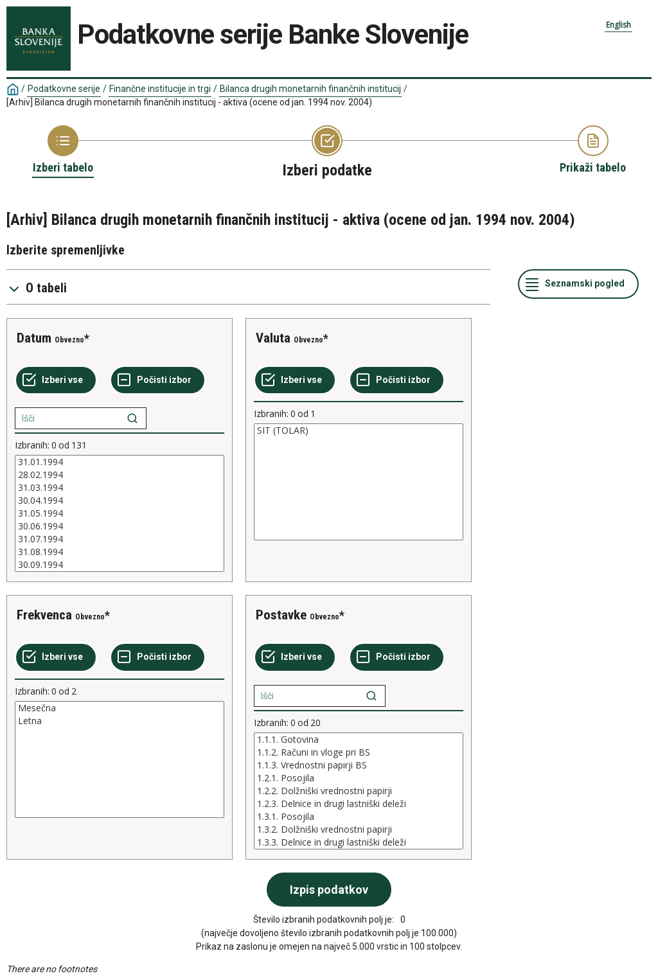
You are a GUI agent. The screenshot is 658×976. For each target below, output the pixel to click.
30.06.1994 (119, 526)
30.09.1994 (119, 564)
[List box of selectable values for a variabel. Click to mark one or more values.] (119, 513)
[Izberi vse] (56, 380)
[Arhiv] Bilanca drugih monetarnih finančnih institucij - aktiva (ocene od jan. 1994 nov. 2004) (189, 102)
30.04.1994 (119, 500)
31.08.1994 (119, 552)
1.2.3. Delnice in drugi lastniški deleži (358, 803)
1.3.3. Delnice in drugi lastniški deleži (358, 842)
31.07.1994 (119, 539)
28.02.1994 (119, 474)
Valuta (273, 338)
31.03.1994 (119, 487)
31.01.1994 (119, 462)
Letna (119, 720)
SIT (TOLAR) (358, 430)
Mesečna (119, 708)
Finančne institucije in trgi (160, 89)
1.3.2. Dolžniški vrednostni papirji (358, 829)
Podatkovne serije (64, 89)
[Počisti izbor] (158, 380)
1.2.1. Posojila (358, 778)
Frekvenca (44, 615)
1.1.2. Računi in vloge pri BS (358, 752)
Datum (34, 338)
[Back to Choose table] (63, 150)
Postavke (281, 615)
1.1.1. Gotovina (358, 739)
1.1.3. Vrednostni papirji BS (358, 765)
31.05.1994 (119, 513)
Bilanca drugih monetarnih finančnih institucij (310, 89)
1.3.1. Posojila (358, 816)
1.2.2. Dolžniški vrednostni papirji (358, 791)
